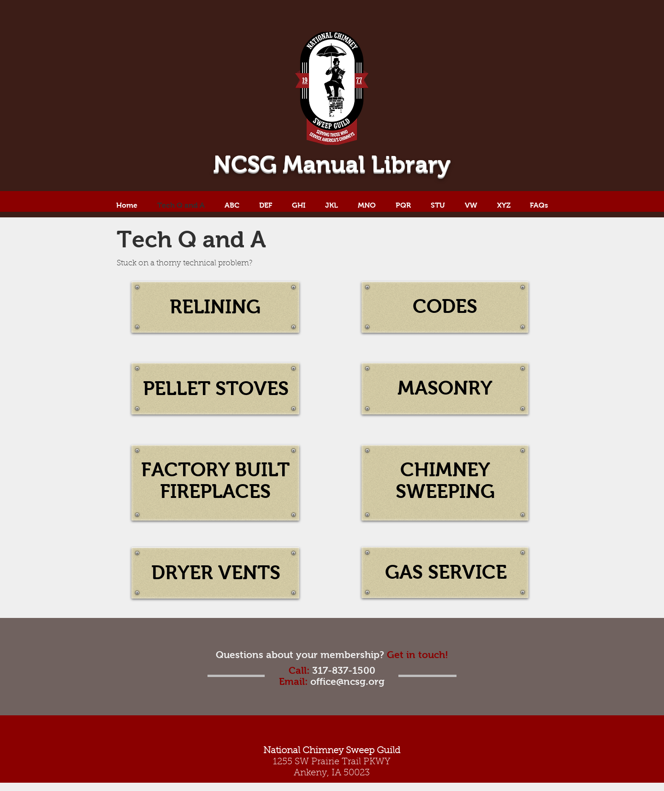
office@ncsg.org (347, 681)
